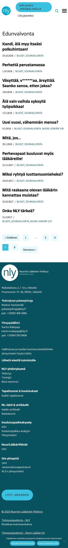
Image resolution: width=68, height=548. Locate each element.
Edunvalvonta (34, 55)
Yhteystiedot (9, 435)
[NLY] (6, 10)
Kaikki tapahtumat (12, 395)
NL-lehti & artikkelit (15, 405)
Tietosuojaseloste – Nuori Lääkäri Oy (23, 533)
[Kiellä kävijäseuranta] (64, 541)
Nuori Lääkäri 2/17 (41, 221)
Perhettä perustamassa (23, 64)
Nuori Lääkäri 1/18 (53, 128)
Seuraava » (29, 249)
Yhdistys (6, 373)
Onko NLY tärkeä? (18, 210)
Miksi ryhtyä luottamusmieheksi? (32, 174)
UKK (4, 463)
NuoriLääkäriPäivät (15, 444)
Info (4, 427)
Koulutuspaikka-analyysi (16, 431)
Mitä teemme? (10, 381)
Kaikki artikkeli (10, 409)
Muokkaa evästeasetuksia (17, 524)
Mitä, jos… (11, 138)
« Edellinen (11, 237)
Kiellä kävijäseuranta (48, 543)
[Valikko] (65, 11)
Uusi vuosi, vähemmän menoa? (30, 122)
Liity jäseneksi (25, 15)
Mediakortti (8, 413)
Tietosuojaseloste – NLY (16, 520)
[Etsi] (57, 11)
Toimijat (6, 377)
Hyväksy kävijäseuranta (23, 543)
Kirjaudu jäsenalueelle (30, 7)
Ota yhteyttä (10, 458)
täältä (27, 353)
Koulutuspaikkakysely (17, 422)
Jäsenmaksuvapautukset (16, 467)
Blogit (21, 55)
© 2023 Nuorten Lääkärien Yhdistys (22, 511)
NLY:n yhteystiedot (13, 471)
